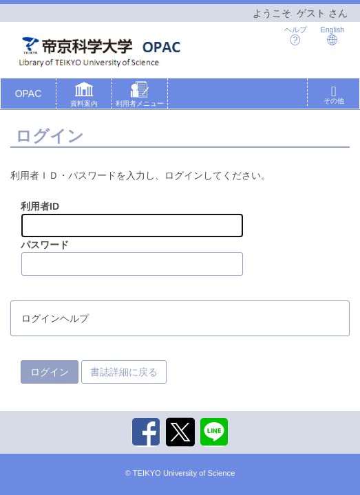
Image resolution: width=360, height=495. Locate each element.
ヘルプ (295, 35)
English (332, 35)
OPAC (28, 93)
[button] (84, 96)
